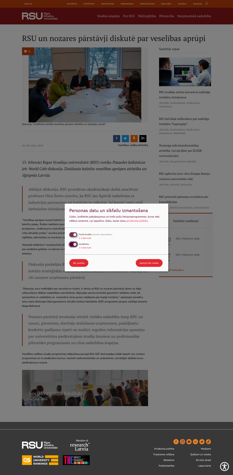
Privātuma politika (164, 448)
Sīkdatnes (168, 460)
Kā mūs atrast (203, 460)
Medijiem (206, 448)
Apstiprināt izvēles (149, 263)
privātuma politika (137, 221)
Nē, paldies (78, 263)
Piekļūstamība (166, 465)
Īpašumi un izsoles (200, 454)
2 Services (85, 238)
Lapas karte (204, 465)
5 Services (85, 247)
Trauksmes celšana (163, 454)
